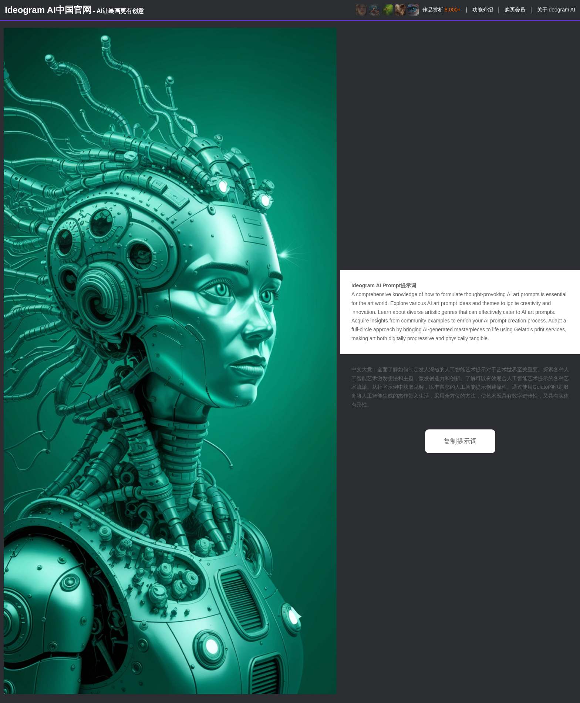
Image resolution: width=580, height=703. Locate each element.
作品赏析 (441, 10)
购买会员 (515, 10)
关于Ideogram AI (556, 10)
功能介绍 (482, 10)
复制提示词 (460, 441)
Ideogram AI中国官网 (74, 10)
